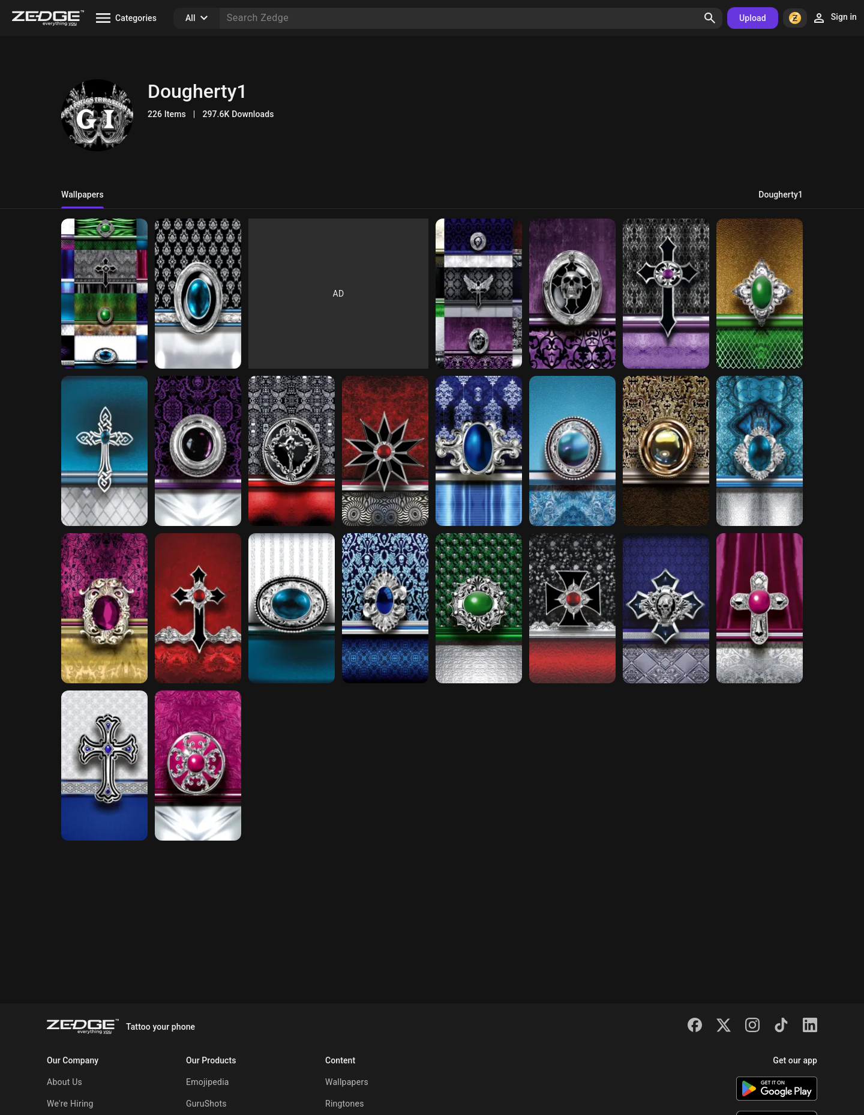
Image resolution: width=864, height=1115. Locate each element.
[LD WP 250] (572, 451)
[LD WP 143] (666, 451)
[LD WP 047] (666, 294)
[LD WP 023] (385, 451)
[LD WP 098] (385, 608)
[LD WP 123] (759, 451)
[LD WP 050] (572, 608)
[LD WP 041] (666, 608)
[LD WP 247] (759, 608)
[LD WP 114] (104, 608)
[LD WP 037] (572, 294)
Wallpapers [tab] (82, 194)
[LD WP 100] (291, 608)
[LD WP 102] (104, 451)
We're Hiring (70, 1103)
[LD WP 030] (479, 451)
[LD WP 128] (104, 765)
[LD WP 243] (759, 294)
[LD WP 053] (198, 451)
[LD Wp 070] (198, 294)
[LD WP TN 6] (104, 294)
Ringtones (344, 1103)
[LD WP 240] (198, 765)
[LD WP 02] (291, 451)
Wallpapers (346, 1082)
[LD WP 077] (479, 608)
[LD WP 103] (198, 608)
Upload (752, 18)
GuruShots (206, 1103)
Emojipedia (207, 1082)
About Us (64, 1082)
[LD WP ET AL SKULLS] (479, 294)
